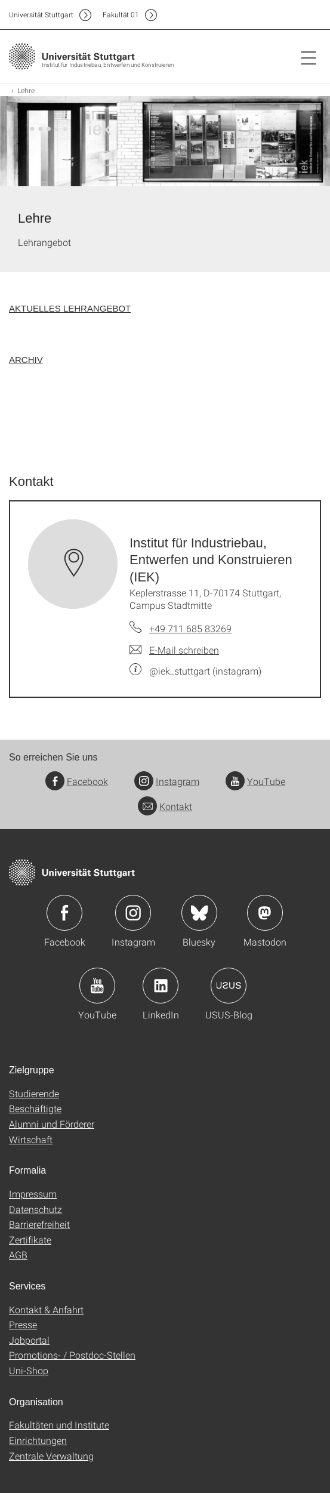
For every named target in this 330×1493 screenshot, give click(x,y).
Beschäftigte (35, 1108)
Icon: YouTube (97, 985)
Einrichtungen (38, 1440)
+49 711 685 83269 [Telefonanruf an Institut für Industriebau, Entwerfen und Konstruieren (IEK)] (190, 628)
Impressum (33, 1193)
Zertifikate (30, 1239)
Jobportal (29, 1340)
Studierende (34, 1093)
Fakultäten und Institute (59, 1424)
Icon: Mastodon (265, 913)
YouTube (255, 781)
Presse (23, 1324)
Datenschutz (35, 1209)
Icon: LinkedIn (160, 985)
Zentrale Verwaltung (51, 1455)
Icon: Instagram (133, 913)
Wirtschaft (31, 1139)
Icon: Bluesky (199, 913)
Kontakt (165, 806)
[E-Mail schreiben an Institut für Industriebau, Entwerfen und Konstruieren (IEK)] (174, 650)
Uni (41, 14)
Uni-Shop (28, 1370)
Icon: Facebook (64, 913)
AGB (18, 1254)
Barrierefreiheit (39, 1224)
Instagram (166, 781)
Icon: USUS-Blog (228, 985)
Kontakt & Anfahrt (46, 1309)
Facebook (76, 781)
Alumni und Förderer (51, 1124)
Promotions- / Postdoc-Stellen (72, 1355)
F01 (121, 14)
